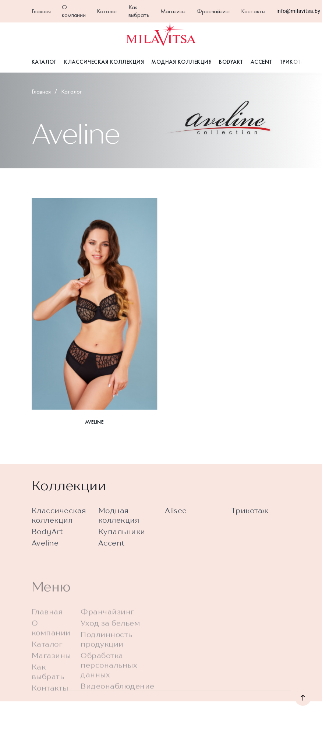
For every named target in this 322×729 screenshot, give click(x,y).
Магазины (173, 11)
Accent (261, 62)
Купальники (121, 535)
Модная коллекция (181, 62)
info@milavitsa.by (298, 11)
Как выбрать (138, 10)
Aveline (45, 546)
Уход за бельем (110, 634)
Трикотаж (294, 62)
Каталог (107, 11)
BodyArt (231, 62)
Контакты (253, 11)
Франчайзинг (213, 11)
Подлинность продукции (106, 650)
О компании (74, 10)
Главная (41, 11)
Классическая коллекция (104, 62)
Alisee (176, 514)
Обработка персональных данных (109, 676)
